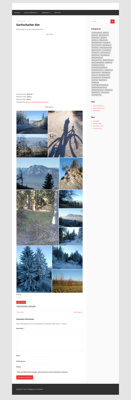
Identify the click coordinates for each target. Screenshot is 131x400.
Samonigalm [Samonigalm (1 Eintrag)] (106, 77)
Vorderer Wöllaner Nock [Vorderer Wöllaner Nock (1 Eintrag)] (99, 87)
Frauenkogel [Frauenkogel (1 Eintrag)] (107, 45)
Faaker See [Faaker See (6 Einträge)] (106, 42)
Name (18, 355)
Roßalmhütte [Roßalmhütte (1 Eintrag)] (96, 77)
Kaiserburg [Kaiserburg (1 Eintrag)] (95, 55)
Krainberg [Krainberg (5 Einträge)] (108, 62)
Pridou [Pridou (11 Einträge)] (94, 75)
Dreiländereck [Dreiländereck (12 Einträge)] (97, 42)
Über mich (58, 12)
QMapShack (46, 12)
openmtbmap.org (98, 105)
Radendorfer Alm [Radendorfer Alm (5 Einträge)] (104, 75)
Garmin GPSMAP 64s (31, 12)
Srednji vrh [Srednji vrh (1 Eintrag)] (103, 80)
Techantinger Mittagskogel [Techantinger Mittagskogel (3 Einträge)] (100, 85)
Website (18, 367)
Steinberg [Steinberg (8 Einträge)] (95, 82)
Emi (29, 21)
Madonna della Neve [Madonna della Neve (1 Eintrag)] (98, 65)
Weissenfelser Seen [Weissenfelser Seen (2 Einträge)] (98, 90)
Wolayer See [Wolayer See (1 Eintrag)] (105, 92)
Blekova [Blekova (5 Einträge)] (104, 37)
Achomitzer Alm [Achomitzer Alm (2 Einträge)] (97, 32)
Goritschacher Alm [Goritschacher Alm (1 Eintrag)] (106, 47)
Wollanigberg (78, 312)
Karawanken (32, 306)
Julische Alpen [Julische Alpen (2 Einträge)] (105, 52)
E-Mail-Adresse (20, 361)
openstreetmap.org (98, 108)
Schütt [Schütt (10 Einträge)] (95, 80)
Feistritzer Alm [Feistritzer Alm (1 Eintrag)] (96, 45)
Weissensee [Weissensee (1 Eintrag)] (108, 90)
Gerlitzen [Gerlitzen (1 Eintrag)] (95, 47)
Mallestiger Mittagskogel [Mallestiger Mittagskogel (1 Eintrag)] (99, 67)
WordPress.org (97, 128)
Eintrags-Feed (97, 123)
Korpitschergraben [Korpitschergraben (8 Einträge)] (98, 62)
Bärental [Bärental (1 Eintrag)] (95, 40)
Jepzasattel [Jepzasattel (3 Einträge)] (95, 52)
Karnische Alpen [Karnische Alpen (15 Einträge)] (97, 57)
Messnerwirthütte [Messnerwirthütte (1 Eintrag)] (97, 70)
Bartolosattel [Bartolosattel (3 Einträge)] (103, 35)
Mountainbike (21, 302)
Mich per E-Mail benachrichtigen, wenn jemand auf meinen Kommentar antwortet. (42, 372)
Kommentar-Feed (98, 126)
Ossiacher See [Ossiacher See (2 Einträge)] (96, 72)
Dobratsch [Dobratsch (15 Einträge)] (103, 40)
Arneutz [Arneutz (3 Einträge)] (95, 35)
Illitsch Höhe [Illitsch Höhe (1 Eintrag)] (106, 50)
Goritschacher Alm (22, 306)
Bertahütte (20, 312)
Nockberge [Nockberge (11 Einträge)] (109, 70)
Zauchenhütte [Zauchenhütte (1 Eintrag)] (96, 95)
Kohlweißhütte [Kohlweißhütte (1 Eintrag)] (97, 60)
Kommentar (20, 328)
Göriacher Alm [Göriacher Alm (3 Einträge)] (96, 50)
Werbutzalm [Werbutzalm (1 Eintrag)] (96, 92)
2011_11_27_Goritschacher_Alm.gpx (37, 102)
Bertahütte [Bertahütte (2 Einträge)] (96, 37)
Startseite (17, 12)
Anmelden (96, 121)
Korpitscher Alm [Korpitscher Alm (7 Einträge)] (108, 60)
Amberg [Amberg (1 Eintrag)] (106, 32)
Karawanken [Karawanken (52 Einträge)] (105, 55)
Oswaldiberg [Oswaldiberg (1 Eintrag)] (106, 72)
